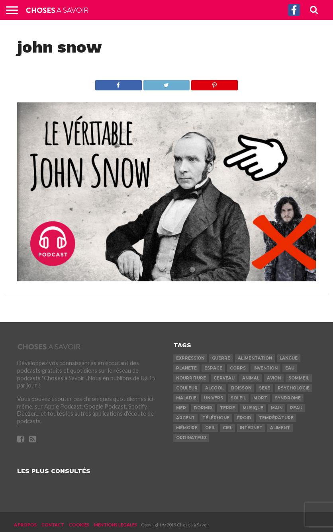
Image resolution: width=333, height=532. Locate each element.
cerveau (224, 378)
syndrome (288, 398)
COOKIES (79, 524)
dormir (203, 408)
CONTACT (52, 524)
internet (251, 427)
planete (186, 368)
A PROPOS (25, 524)
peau (296, 408)
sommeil (298, 378)
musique (253, 408)
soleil (238, 398)
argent (185, 418)
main (276, 408)
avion (274, 378)
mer (181, 408)
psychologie (293, 388)
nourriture (191, 378)
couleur (187, 388)
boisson (241, 388)
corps (238, 368)
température (276, 418)
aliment (280, 427)
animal (250, 378)
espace (213, 368)
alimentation (255, 358)
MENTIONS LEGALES (115, 524)
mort (260, 398)
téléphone (215, 418)
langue (289, 358)
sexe (264, 388)
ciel (227, 427)
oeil (210, 427)
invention (265, 368)
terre (227, 408)
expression (190, 358)
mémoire (187, 427)
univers (213, 398)
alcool (214, 388)
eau (289, 368)
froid (244, 418)
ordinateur (191, 437)
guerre (221, 358)
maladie (186, 398)
